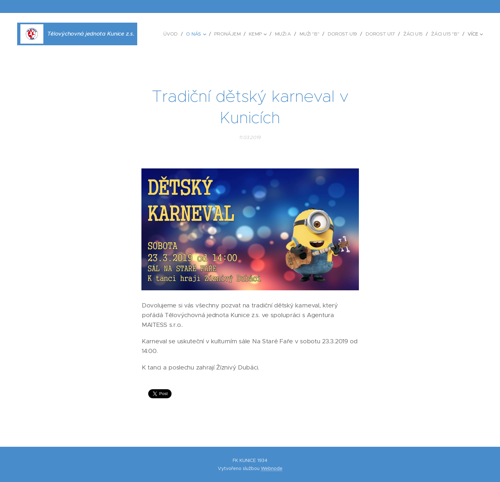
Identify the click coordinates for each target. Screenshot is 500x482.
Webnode (272, 468)
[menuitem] (177, 34)
